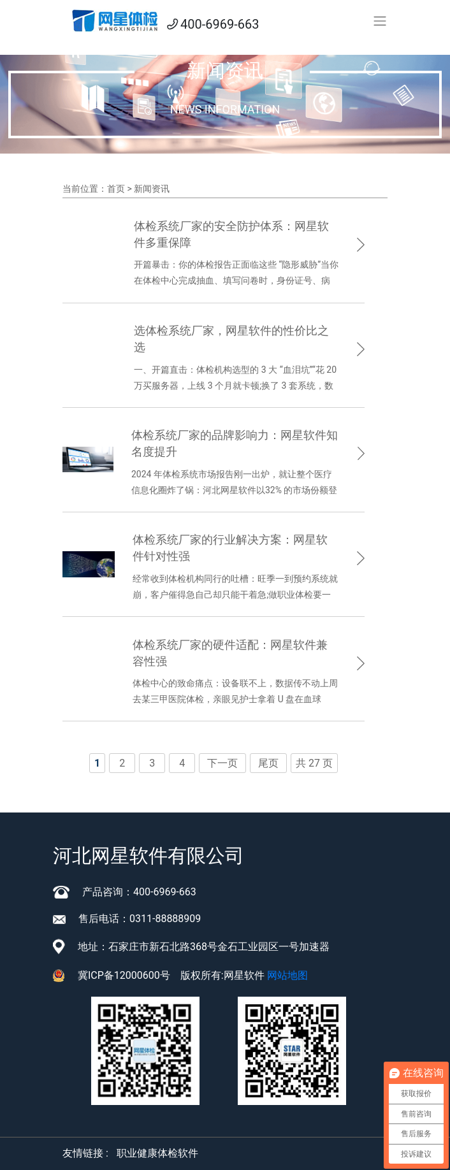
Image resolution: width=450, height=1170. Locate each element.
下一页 (222, 763)
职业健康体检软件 (157, 1153)
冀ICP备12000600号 (124, 975)
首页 (116, 189)
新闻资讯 (152, 189)
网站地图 (287, 975)
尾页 (268, 763)
